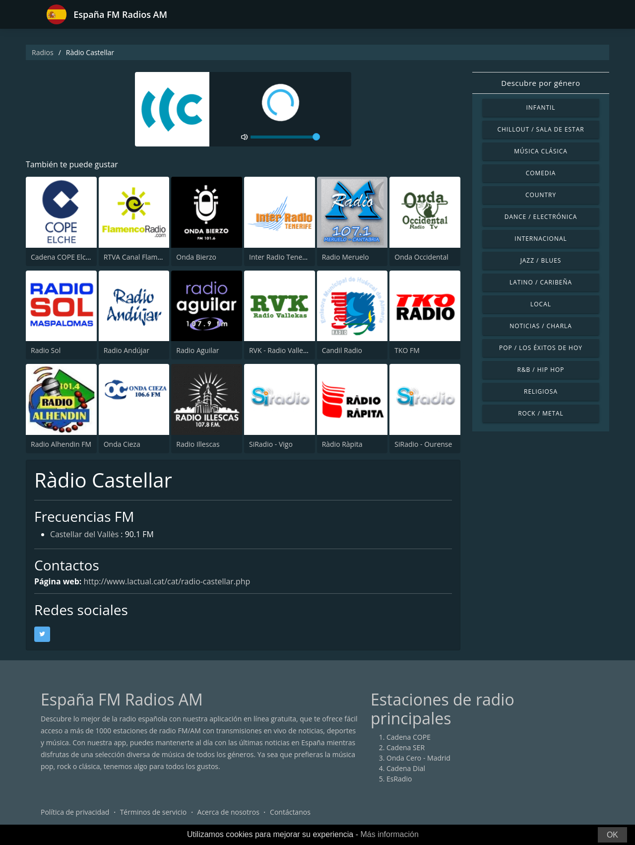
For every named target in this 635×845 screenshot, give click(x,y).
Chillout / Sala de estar (540, 129)
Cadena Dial (405, 769)
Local (540, 304)
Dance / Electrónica (541, 216)
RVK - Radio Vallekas (281, 350)
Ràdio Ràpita (342, 444)
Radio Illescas (197, 444)
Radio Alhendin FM (61, 444)
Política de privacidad (75, 812)
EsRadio (399, 779)
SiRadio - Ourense (423, 444)
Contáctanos (290, 812)
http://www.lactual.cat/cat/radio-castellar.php (168, 581)
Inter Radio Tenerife (281, 257)
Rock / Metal (541, 413)
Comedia (541, 173)
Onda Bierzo (196, 257)
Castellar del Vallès (84, 535)
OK (612, 835)
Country (540, 195)
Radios (43, 52)
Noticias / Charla (540, 326)
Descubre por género (540, 83)
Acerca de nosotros (228, 812)
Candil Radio (342, 350)
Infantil (540, 107)
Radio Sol (46, 350)
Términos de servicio (153, 812)
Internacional (540, 238)
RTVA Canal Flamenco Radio (148, 257)
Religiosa (541, 391)
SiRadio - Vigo (271, 444)
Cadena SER (405, 748)
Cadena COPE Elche (62, 257)
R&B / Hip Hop (541, 369)
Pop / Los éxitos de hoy (540, 348)
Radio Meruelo (345, 257)
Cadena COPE (408, 737)
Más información (389, 834)
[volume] (285, 137)
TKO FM (407, 350)
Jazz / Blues (541, 260)
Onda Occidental (421, 257)
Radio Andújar (126, 350)
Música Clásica (541, 151)
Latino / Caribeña (540, 282)
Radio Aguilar (197, 350)
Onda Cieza (122, 444)
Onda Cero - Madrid (418, 758)
